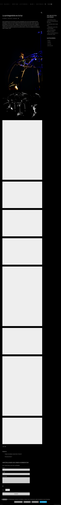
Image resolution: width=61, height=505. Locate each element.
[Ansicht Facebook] (57, 4)
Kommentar (4, 476)
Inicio (33, 4)
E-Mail (3, 471)
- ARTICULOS (50, 45)
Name (3, 467)
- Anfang (48, 40)
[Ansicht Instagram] (56, 4)
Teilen (4, 446)
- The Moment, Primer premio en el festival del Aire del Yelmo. (52, 21)
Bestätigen (43, 502)
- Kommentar (14, 18)
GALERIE (39, 4)
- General (49, 42)
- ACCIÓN (49, 44)
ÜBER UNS (48, 4)
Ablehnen (35, 502)
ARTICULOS (10, 18)
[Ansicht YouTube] (59, 4)
